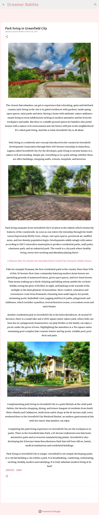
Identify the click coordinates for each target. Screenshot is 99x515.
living (19, 470)
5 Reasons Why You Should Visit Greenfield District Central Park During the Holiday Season (49, 261)
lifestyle (10, 470)
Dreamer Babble (23, 4)
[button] (6, 37)
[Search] (95, 4)
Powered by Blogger (49, 511)
